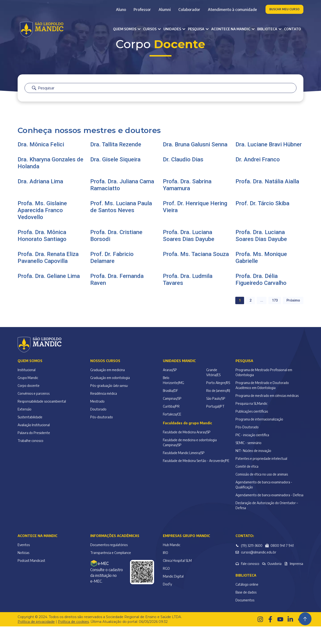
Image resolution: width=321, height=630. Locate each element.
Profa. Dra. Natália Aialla (267, 185)
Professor (142, 9)
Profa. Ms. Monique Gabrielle (261, 261)
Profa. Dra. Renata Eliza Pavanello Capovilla (48, 261)
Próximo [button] (292, 304)
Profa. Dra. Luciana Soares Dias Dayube (188, 239)
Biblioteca (246, 579)
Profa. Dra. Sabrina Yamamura (187, 188)
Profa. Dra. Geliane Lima (49, 279)
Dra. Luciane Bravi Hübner (269, 148)
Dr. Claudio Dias (183, 163)
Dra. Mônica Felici (41, 148)
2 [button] (246, 304)
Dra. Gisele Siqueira (115, 163)
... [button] (257, 304)
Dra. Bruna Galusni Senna (195, 148)
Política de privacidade (36, 625)
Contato (292, 29)
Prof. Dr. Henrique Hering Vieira (195, 210)
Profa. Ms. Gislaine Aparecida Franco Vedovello (42, 214)
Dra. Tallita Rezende (115, 148)
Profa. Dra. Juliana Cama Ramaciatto (122, 188)
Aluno (121, 9)
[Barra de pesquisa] (160, 92)
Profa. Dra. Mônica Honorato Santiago (42, 239)
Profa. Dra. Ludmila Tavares (187, 283)
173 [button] (272, 304)
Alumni (165, 9)
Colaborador (189, 9)
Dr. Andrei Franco (258, 163)
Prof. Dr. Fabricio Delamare (112, 261)
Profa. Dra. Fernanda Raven (117, 283)
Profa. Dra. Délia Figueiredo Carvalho (261, 283)
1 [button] (234, 304)
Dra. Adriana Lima (40, 185)
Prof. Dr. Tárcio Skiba (262, 207)
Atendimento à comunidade (232, 9)
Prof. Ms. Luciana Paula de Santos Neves (121, 210)
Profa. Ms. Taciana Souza (196, 257)
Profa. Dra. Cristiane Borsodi (116, 239)
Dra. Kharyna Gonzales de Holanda (50, 166)
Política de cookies (73, 625)
